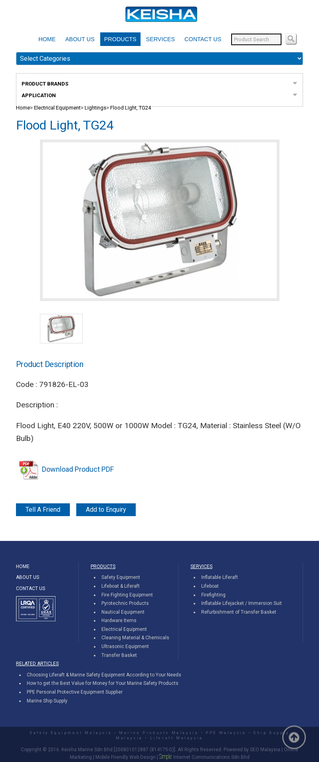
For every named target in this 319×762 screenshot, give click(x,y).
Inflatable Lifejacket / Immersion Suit (241, 603)
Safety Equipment (120, 577)
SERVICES (160, 39)
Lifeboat (210, 586)
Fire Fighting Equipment (127, 595)
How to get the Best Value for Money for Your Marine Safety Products (102, 683)
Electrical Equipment (57, 108)
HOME (46, 39)
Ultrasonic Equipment (125, 646)
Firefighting (213, 595)
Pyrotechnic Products (125, 603)
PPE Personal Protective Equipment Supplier (75, 692)
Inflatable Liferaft (219, 577)
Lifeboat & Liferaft (120, 586)
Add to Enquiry (106, 509)
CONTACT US (202, 39)
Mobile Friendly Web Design (125, 757)
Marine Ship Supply (47, 701)
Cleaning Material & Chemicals (135, 637)
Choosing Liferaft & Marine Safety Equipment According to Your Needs (104, 675)
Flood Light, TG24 (130, 108)
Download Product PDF (65, 469)
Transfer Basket (119, 655)
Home (23, 108)
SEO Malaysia (265, 749)
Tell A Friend (43, 509)
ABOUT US (79, 39)
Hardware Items (119, 620)
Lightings (95, 108)
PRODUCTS (120, 39)
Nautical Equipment (123, 612)
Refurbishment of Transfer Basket (238, 612)
